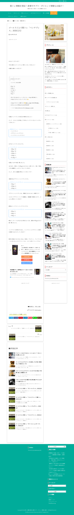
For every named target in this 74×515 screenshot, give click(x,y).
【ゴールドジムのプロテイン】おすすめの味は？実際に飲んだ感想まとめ (59, 195)
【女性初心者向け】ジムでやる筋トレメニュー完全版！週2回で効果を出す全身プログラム (59, 246)
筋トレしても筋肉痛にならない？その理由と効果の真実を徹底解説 (58, 257)
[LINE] (35, 318)
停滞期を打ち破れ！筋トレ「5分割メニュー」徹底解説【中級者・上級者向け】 (59, 215)
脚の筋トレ (50, 145)
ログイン (50, 498)
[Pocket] (30, 318)
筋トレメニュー (49, 119)
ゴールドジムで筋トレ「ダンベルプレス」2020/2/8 (29, 388)
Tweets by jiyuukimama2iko (51, 278)
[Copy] (39, 318)
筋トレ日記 (16, 20)
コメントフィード (52, 501)
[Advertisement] (25, 49)
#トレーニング (15, 104)
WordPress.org (52, 503)
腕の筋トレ (50, 141)
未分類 (47, 110)
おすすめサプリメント (51, 115)
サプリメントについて (52, 102)
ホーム (10, 20)
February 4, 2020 (29, 108)
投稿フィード (51, 499)
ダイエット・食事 (50, 106)
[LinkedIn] (25, 318)
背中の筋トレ (50, 154)
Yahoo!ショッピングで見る (27, 262)
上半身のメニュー (53, 128)
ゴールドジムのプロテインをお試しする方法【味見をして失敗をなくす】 (59, 183)
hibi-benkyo (38, 310)
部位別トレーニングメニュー (54, 124)
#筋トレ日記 (28, 103)
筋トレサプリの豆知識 (51, 97)
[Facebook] (16, 318)
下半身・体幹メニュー (54, 132)
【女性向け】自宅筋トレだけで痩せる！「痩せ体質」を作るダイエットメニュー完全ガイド (58, 226)
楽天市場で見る (27, 259)
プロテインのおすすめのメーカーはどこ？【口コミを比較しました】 (59, 171)
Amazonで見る (27, 256)
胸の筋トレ (23, 20)
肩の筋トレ (50, 158)
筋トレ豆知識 (49, 93)
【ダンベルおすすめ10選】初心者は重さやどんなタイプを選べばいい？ (58, 205)
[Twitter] (11, 318)
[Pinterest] (20, 318)
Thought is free (45, 512)
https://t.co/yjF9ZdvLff (23, 104)
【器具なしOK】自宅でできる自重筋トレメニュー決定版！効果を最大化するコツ (59, 236)
